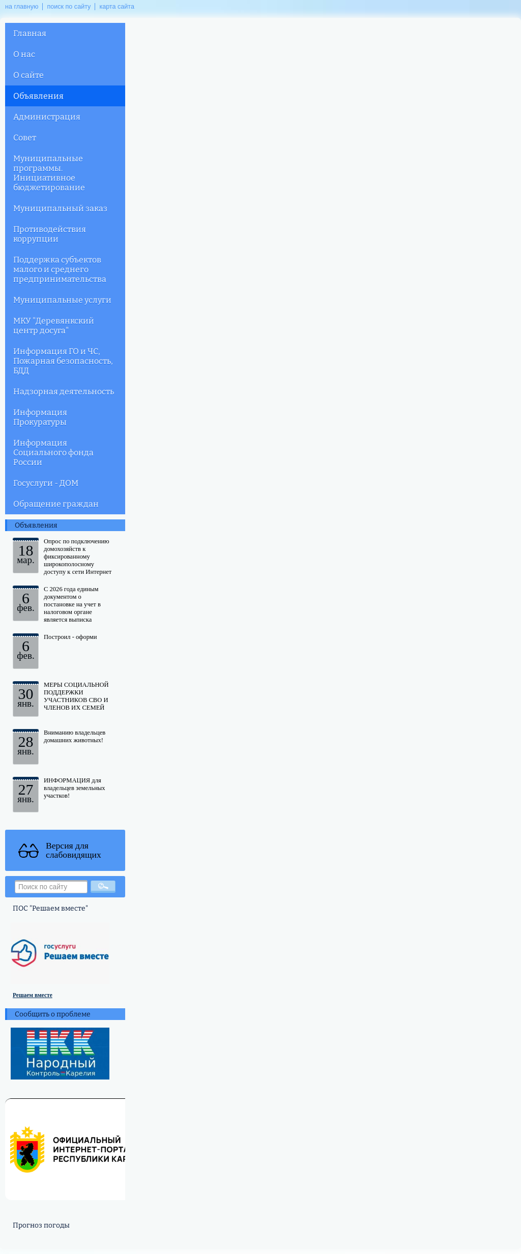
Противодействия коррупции (49, 234)
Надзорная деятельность (63, 391)
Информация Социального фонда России (53, 452)
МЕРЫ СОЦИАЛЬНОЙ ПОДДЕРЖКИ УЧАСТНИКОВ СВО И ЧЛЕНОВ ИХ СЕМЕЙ (76, 696)
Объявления (38, 96)
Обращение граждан (56, 504)
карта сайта (116, 6)
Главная (29, 33)
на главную (21, 6)
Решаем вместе (32, 995)
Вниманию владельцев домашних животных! (74, 736)
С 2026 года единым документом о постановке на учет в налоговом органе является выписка (72, 604)
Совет (24, 137)
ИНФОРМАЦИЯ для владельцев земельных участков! (74, 788)
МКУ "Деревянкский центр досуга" (53, 325)
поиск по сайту (69, 6)
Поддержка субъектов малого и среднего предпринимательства (59, 269)
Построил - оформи (70, 636)
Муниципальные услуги (62, 300)
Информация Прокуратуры (40, 417)
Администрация (46, 117)
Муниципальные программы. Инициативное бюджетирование (49, 173)
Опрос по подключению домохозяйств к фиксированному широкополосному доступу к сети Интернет (77, 556)
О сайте (28, 75)
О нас (24, 54)
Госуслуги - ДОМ (45, 483)
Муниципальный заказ (60, 208)
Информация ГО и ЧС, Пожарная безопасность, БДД (63, 360)
